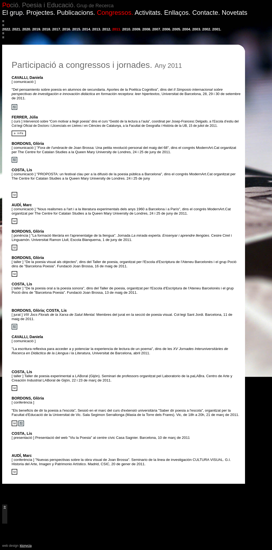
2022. (6, 29)
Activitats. (148, 12)
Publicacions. (76, 12)
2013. (96, 29)
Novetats (234, 12)
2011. (116, 29)
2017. (56, 29)
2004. (186, 29)
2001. (216, 29)
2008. (146, 29)
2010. (126, 29)
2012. (106, 29)
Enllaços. (177, 12)
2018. (46, 29)
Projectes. (40, 12)
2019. (36, 29)
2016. (66, 29)
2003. (196, 29)
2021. (16, 29)
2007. (156, 29)
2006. (166, 29)
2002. (206, 29)
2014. (86, 29)
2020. (26, 29)
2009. (136, 29)
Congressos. (115, 12)
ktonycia (26, 546)
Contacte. (206, 12)
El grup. (13, 12)
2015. (76, 29)
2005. (176, 29)
